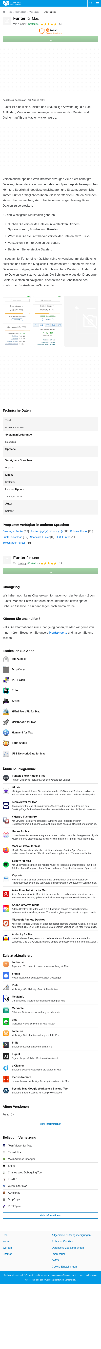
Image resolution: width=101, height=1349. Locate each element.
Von (19, 24)
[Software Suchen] (91, 3)
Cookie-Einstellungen (64, 1266)
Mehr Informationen (50, 1124)
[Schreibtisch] (20, 12)
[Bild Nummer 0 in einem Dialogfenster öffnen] (17, 321)
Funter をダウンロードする (47, 531)
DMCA (56, 1260)
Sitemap (7, 1254)
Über (5, 1235)
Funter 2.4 (9, 1114)
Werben (7, 1247)
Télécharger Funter (14, 542)
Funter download (12, 537)
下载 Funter (63, 537)
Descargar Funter (13, 531)
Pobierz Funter (79, 531)
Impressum (58, 1254)
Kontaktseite (58, 632)
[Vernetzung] (34, 12)
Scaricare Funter (40, 537)
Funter (26, 18)
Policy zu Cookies (62, 1241)
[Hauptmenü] (97, 3)
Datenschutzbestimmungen (68, 1247)
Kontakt (7, 1241)
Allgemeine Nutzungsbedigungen (71, 1235)
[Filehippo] (12, 3)
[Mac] (10, 12)
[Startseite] (4, 12)
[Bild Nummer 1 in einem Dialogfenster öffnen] (47, 321)
